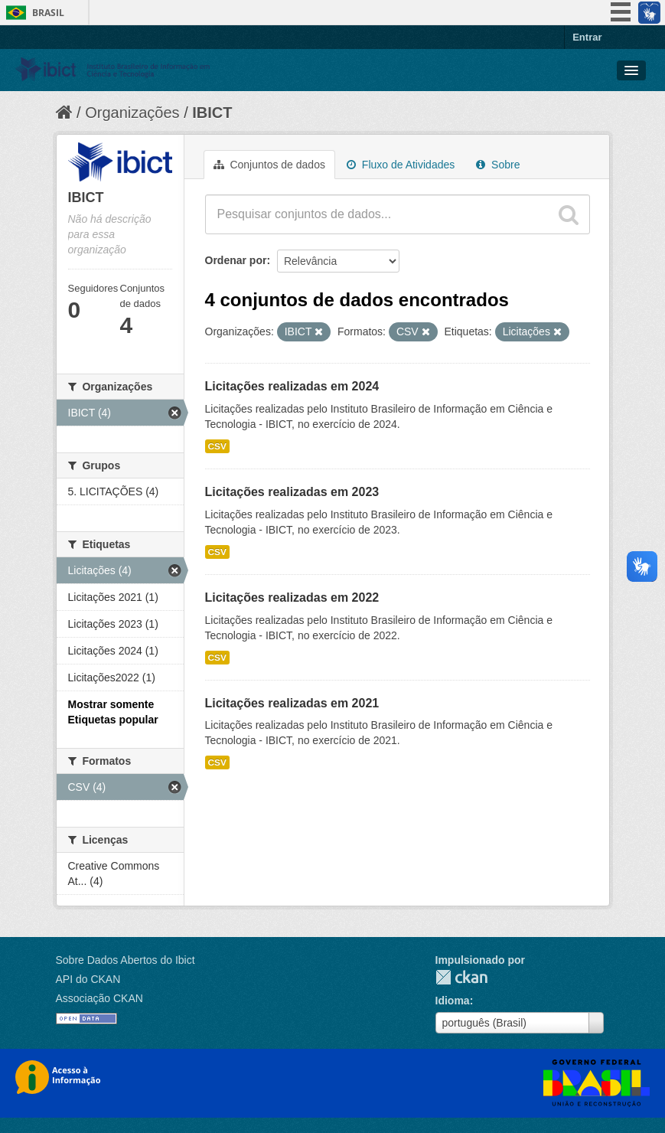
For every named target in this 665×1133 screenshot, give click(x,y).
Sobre (498, 164)
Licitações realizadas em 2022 (292, 597)
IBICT (212, 112)
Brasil (48, 12)
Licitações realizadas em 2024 (292, 386)
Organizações (132, 112)
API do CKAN (88, 979)
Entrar (586, 37)
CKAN (461, 977)
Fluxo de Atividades (401, 164)
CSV (217, 446)
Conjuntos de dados (269, 164)
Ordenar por (236, 260)
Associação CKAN (99, 998)
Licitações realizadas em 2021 (292, 703)
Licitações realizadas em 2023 (292, 491)
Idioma (452, 1000)
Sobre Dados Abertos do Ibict (125, 960)
